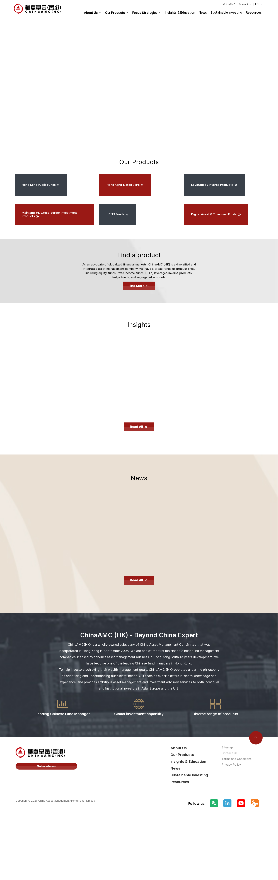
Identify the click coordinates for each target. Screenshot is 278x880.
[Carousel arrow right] (271, 83)
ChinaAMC (229, 4)
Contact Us (245, 4)
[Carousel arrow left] (7, 83)
